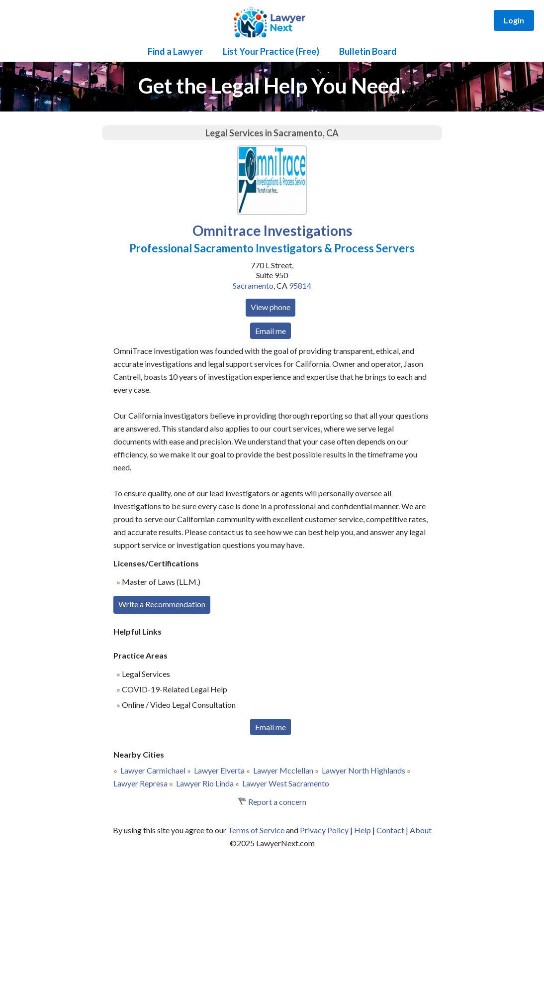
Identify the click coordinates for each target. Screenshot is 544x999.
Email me (270, 330)
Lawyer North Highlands (363, 770)
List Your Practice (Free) (271, 51)
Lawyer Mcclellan (283, 770)
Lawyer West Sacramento (285, 783)
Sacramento (253, 285)
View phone (270, 307)
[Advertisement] (272, 924)
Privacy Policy (324, 830)
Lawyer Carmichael (152, 770)
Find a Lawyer (175, 51)
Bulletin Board (368, 51)
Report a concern (277, 801)
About (421, 830)
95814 (300, 285)
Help (362, 830)
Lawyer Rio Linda (205, 783)
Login (514, 20)
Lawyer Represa (140, 783)
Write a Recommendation (161, 604)
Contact (390, 830)
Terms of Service (256, 830)
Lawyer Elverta (219, 770)
